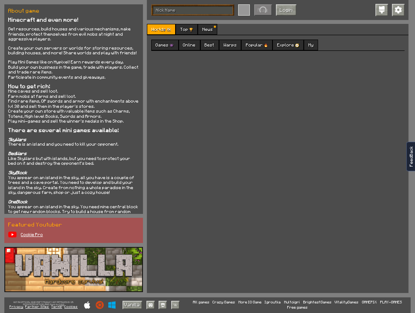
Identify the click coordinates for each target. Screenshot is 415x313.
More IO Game (250, 302)
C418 (61, 304)
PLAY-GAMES (391, 302)
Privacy (16, 307)
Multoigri (292, 302)
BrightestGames (317, 302)
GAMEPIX (369, 302)
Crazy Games (223, 302)
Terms (56, 307)
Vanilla (132, 304)
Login (286, 10)
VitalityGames (347, 302)
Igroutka (273, 302)
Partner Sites (37, 307)
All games (201, 302)
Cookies (71, 307)
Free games (297, 307)
